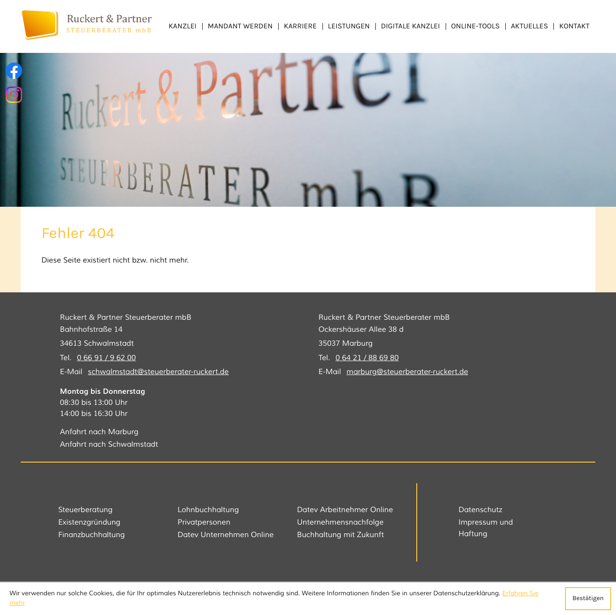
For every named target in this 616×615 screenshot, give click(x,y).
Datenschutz (480, 510)
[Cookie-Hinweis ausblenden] (588, 598)
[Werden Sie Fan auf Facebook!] (14, 71)
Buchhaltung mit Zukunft (340, 535)
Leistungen (349, 26)
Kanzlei (182, 26)
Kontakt (574, 26)
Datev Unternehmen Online (226, 535)
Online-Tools (475, 26)
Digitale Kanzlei (410, 26)
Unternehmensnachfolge (340, 522)
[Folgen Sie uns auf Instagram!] (14, 95)
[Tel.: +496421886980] (366, 358)
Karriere (300, 26)
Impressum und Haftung (486, 528)
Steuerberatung (85, 510)
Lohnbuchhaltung (208, 510)
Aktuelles (529, 26)
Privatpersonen (204, 522)
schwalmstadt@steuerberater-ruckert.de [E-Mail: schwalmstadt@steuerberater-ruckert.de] (158, 372)
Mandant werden (240, 26)
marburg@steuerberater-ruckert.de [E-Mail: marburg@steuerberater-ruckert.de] (407, 372)
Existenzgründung (89, 522)
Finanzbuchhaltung (91, 535)
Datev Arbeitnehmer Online (345, 510)
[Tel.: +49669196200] (106, 358)
